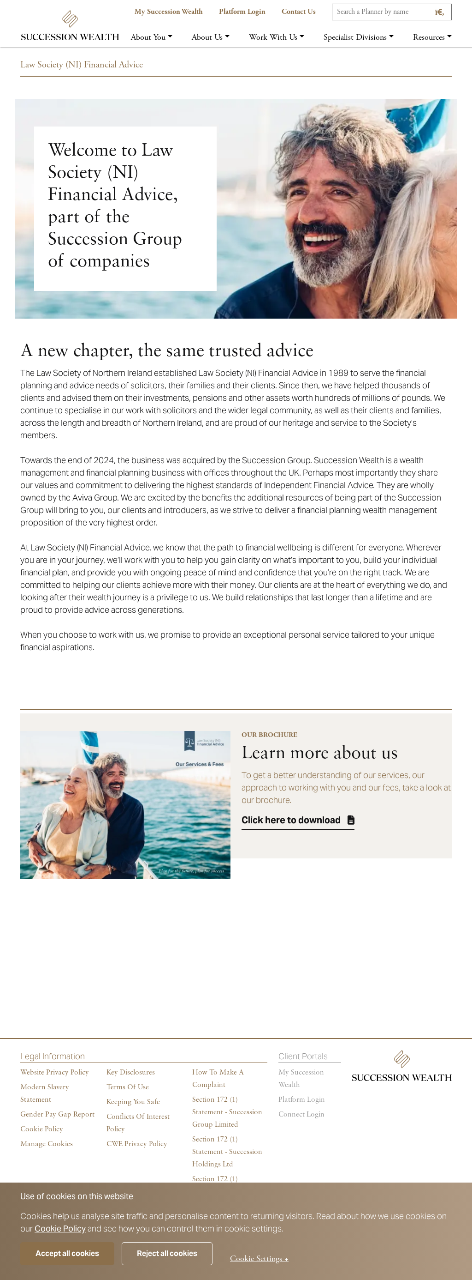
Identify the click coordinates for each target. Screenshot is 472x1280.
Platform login (301, 1100)
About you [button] (148, 37)
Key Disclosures (130, 1072)
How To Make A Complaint (218, 1079)
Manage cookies (46, 1144)
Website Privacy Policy (54, 1072)
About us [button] (207, 37)
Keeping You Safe (133, 1102)
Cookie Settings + (259, 1258)
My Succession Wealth (169, 11)
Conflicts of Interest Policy (138, 1123)
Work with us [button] (273, 37)
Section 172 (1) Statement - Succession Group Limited (227, 1112)
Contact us (299, 11)
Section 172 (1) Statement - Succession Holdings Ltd (227, 1152)
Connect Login (301, 1114)
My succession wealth (301, 1079)
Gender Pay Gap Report (57, 1114)
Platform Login (242, 11)
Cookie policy (41, 1129)
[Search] (392, 12)
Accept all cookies (67, 1253)
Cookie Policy (60, 1228)
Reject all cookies (167, 1253)
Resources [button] (429, 37)
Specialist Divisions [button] (355, 37)
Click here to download (291, 820)
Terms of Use (127, 1087)
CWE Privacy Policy (136, 1144)
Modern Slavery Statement (44, 1094)
